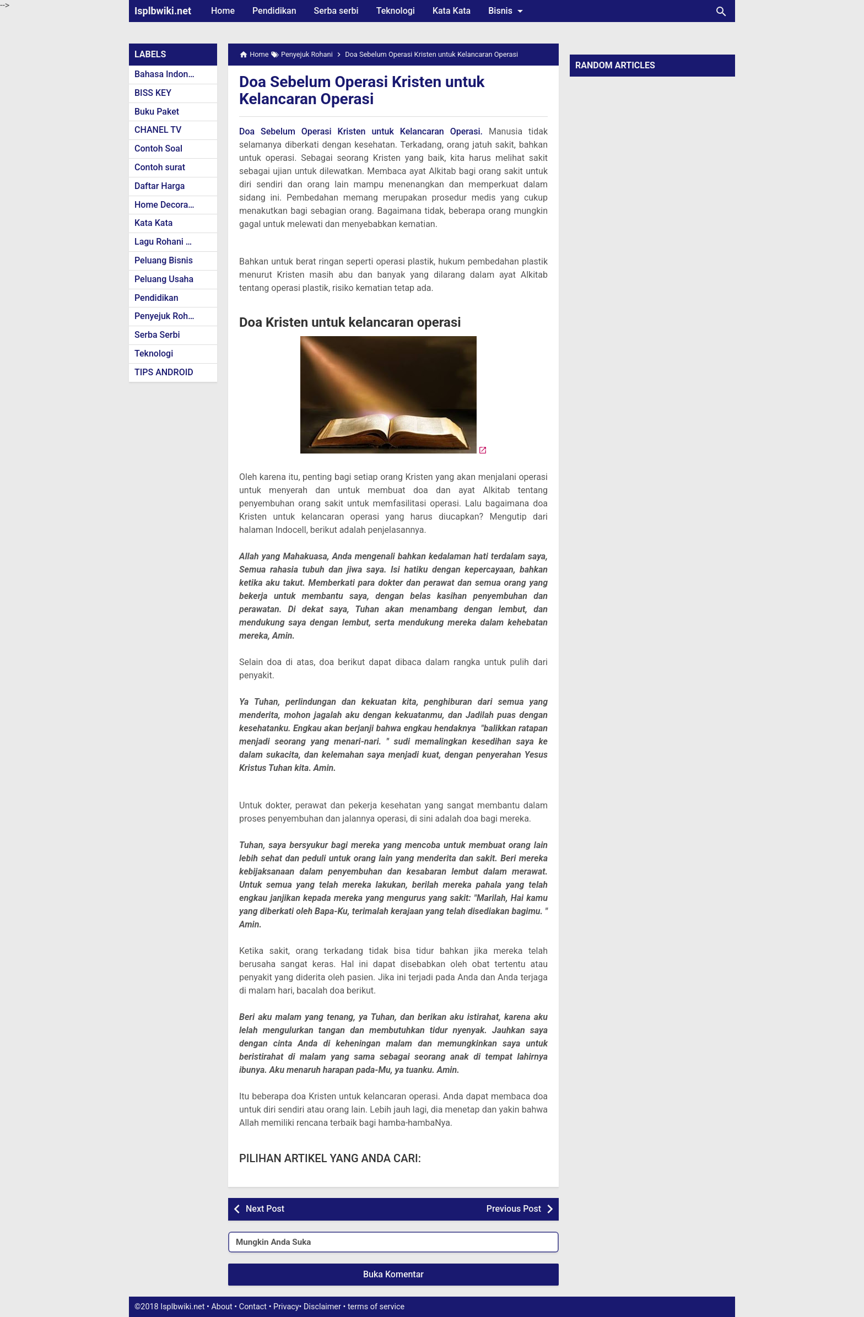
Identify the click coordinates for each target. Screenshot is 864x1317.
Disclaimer (322, 1306)
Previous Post (514, 1208)
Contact (253, 1306)
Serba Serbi (157, 335)
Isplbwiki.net (162, 11)
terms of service (376, 1306)
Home (223, 11)
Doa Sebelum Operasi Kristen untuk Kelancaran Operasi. (361, 131)
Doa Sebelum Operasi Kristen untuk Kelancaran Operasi (362, 90)
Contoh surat (159, 167)
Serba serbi (336, 11)
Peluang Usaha (163, 279)
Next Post (265, 1208)
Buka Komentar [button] (393, 1274)
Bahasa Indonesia (169, 74)
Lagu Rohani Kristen (174, 241)
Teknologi (395, 11)
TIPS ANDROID (163, 372)
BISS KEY (152, 93)
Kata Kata (452, 11)
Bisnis (507, 11)
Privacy (286, 1306)
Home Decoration (168, 204)
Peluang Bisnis (163, 260)
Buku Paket (156, 111)
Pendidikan (274, 11)
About (221, 1306)
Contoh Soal (158, 148)
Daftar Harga (159, 186)
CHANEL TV (157, 130)
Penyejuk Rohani (167, 316)
